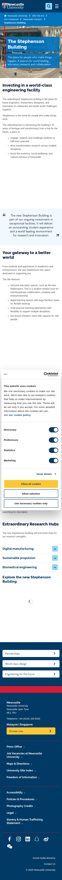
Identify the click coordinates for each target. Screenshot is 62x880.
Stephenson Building (15, 22)
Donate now (16, 731)
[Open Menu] (56, 6)
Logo (13, 6)
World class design (16, 664)
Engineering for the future (20, 674)
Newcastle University (17, 16)
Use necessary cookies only (30, 503)
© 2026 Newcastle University (40, 870)
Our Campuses (11, 19)
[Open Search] (48, 6)
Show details (44, 474)
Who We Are (38, 16)
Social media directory (44, 858)
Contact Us (49, 864)
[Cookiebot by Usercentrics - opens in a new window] (44, 374)
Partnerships (12, 653)
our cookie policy (20, 415)
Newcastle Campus (32, 19)
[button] (55, 549)
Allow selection (31, 493)
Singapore (26, 724)
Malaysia (12, 724)
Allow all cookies (31, 483)
